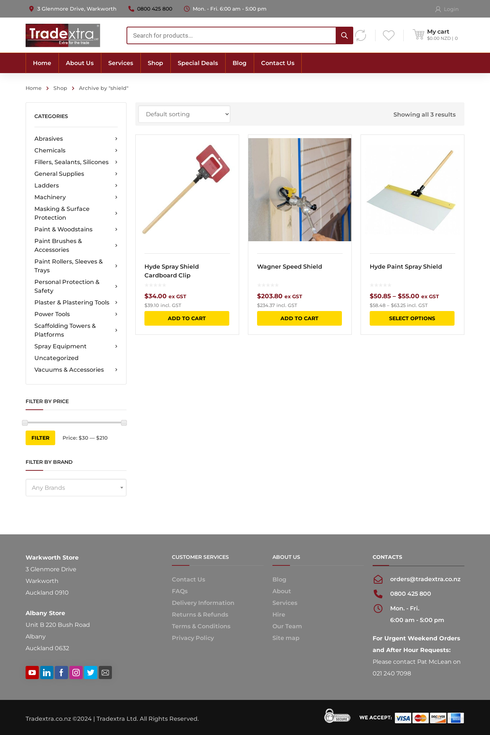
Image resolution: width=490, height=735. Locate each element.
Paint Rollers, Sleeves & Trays (76, 266)
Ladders (76, 186)
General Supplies (76, 174)
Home (34, 88)
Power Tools (76, 314)
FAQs (180, 591)
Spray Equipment (76, 346)
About (281, 591)
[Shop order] (184, 114)
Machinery (76, 197)
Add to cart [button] (187, 318)
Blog (279, 579)
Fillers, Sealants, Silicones (76, 162)
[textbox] (76, 488)
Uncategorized (56, 358)
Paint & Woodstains (76, 229)
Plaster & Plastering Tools (76, 302)
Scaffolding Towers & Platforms (76, 330)
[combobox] (240, 35)
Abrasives (76, 139)
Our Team (287, 626)
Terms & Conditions (201, 626)
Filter (40, 438)
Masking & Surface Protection (76, 213)
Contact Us (188, 579)
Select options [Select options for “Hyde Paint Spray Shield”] (412, 318)
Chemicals (76, 150)
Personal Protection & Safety (76, 286)
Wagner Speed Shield (289, 266)
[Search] (344, 35)
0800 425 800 (154, 8)
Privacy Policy (193, 637)
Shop (60, 88)
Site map (285, 637)
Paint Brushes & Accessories (76, 245)
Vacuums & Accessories (76, 370)
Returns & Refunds (200, 614)
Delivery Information (203, 602)
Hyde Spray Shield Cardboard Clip (171, 271)
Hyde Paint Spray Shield (406, 266)
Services (284, 602)
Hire (278, 614)
